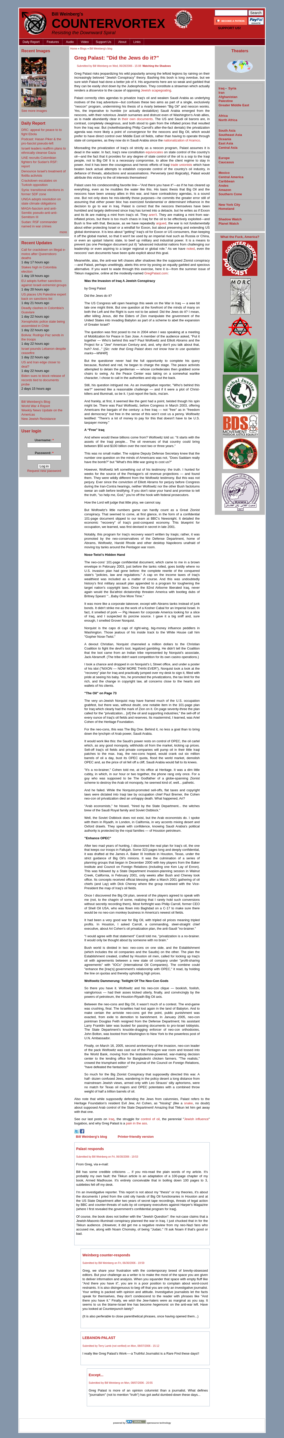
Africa (223, 116)
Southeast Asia (230, 135)
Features (53, 42)
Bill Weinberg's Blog (35, 402)
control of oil (150, 1119)
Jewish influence (196, 1119)
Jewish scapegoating (156, 90)
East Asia (226, 143)
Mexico (224, 173)
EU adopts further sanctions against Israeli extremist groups (43, 283)
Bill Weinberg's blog (101, 48)
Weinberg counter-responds (106, 1255)
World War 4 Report (35, 406)
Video (85, 42)
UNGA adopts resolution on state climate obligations (41, 201)
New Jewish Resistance (38, 419)
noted (191, 249)
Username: (44, 440)
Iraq (111, 1119)
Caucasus (226, 162)
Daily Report (31, 42)
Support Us (103, 42)
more (63, 232)
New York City (229, 205)
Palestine (226, 101)
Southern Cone (230, 194)
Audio (70, 42)
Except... (96, 1375)
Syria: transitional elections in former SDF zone (42, 192)
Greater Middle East (234, 105)
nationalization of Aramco (182, 140)
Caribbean (227, 181)
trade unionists (181, 165)
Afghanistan (228, 97)
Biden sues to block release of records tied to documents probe (43, 380)
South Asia (227, 130)
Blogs (83, 48)
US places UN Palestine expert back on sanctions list (43, 296)
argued (161, 223)
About (122, 42)
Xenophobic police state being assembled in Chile (43, 324)
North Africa (228, 120)
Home (73, 48)
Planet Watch (229, 223)
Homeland (226, 209)
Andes (224, 185)
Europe (224, 158)
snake (188, 1103)
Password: (44, 453)
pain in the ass (136, 1123)
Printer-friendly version (136, 1136)
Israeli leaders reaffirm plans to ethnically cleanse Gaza (43, 150)
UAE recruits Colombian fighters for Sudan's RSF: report (39, 162)
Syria (232, 88)
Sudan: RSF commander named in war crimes (39, 224)
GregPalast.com (156, 273)
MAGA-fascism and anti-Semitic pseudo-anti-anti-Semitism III (39, 213)
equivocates (154, 152)
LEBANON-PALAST (99, 1338)
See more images (34, 111)
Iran (222, 92)
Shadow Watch (230, 219)
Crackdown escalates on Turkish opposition (39, 183)
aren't (153, 215)
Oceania (225, 139)
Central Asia (228, 148)
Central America (231, 177)
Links (137, 42)
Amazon (225, 190)
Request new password (44, 471)
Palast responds (90, 1149)
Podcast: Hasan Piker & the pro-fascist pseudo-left (41, 141)
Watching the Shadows (157, 66)
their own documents (137, 119)
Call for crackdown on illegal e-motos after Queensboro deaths (43, 254)
